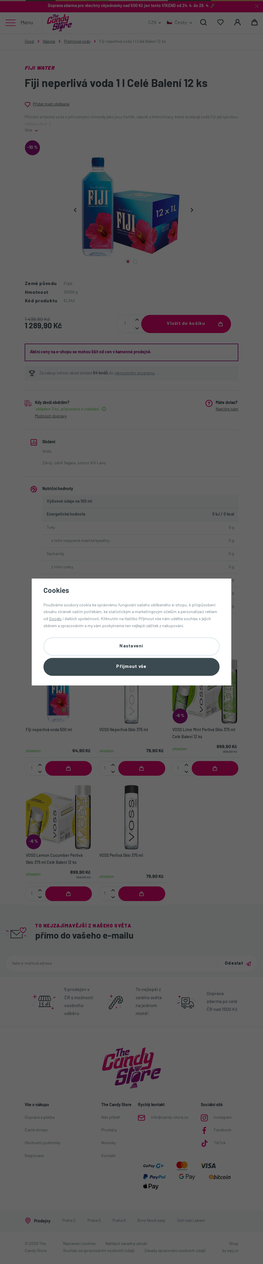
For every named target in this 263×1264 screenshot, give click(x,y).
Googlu (55, 619)
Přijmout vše (131, 667)
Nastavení (131, 646)
